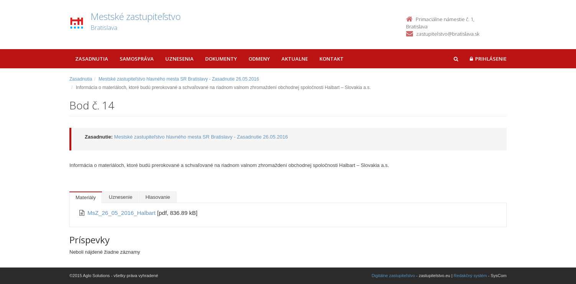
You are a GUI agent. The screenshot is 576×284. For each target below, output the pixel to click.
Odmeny (259, 58)
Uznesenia (179, 58)
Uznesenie (120, 197)
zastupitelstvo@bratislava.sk (447, 33)
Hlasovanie (157, 197)
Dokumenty (221, 58)
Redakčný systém (470, 275)
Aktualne (294, 58)
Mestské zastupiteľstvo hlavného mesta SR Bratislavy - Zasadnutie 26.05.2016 (179, 79)
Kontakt (331, 58)
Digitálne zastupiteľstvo (393, 275)
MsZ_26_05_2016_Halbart (122, 213)
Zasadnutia (91, 58)
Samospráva (137, 58)
